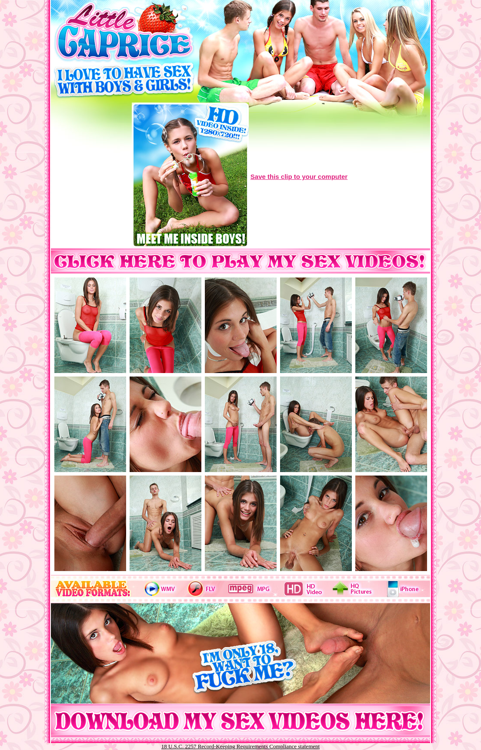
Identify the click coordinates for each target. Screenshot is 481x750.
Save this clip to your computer (299, 176)
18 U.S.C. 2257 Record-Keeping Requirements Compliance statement (240, 746)
